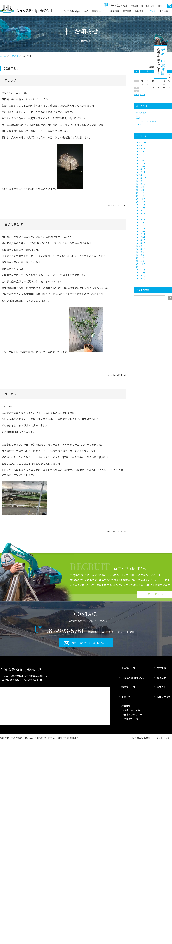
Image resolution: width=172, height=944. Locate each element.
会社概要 (161, 677)
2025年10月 (141, 148)
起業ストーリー (99, 11)
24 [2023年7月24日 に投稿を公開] (137, 88)
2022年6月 (141, 260)
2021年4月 (141, 278)
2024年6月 (141, 195)
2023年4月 (141, 237)
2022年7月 (141, 257)
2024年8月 (141, 189)
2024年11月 (141, 180)
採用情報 (139, 11)
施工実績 (127, 11)
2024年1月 (141, 210)
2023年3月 (141, 240)
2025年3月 (141, 169)
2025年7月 (141, 157)
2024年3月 (141, 204)
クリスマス (141, 112)
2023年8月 (141, 225)
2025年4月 (141, 166)
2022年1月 (141, 275)
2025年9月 (141, 151)
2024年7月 (141, 192)
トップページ (128, 668)
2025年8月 (141, 154)
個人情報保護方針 (141, 737)
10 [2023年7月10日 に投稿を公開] (137, 81)
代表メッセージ (132, 710)
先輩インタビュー (133, 714)
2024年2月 (141, 207)
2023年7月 (141, 228)
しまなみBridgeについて (76, 11)
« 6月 (136, 94)
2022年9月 (141, 251)
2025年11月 (141, 145)
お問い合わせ (163, 696)
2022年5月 (141, 263)
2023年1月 (141, 246)
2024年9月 (141, 186)
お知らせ (151, 11)
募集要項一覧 (131, 718)
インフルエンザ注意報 (146, 121)
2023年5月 (141, 234)
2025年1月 (141, 175)
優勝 (138, 118)
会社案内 (164, 11)
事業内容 (114, 11)
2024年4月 (141, 201)
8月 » (142, 94)
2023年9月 (141, 222)
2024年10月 (141, 184)
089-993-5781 (118, 5)
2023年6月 (141, 231)
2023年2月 (141, 243)
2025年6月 (141, 160)
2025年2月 (141, 172)
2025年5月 (141, 163)
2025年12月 (141, 142)
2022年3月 (141, 269)
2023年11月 (141, 216)
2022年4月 (141, 266)
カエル (139, 115)
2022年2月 (141, 272)
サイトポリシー (164, 737)
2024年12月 (141, 178)
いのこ (139, 124)
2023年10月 (141, 219)
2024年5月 (141, 198)
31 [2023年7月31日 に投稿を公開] (137, 91)
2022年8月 (141, 254)
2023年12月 (141, 213)
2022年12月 (141, 249)
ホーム (3, 56)
